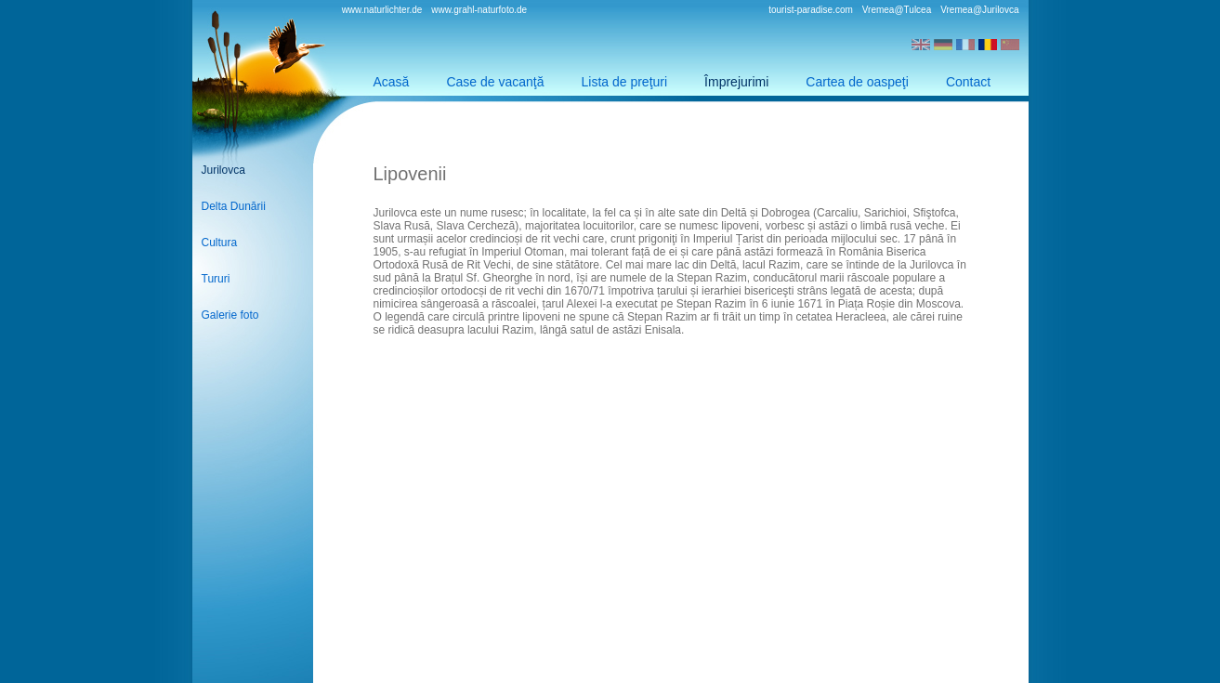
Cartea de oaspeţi (857, 81)
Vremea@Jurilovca (979, 10)
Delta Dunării (234, 206)
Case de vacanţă (495, 81)
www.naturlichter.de (382, 10)
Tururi (216, 278)
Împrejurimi (736, 81)
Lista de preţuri (625, 81)
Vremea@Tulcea (896, 10)
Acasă (392, 81)
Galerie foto (230, 315)
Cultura (220, 242)
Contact (968, 81)
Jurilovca (223, 170)
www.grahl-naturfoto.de (479, 10)
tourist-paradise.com (810, 10)
